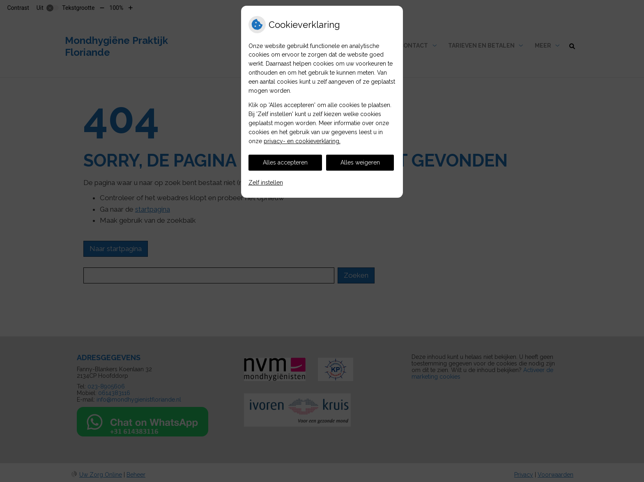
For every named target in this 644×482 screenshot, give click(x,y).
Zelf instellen (265, 182)
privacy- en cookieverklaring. (302, 141)
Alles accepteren (285, 162)
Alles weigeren (360, 162)
